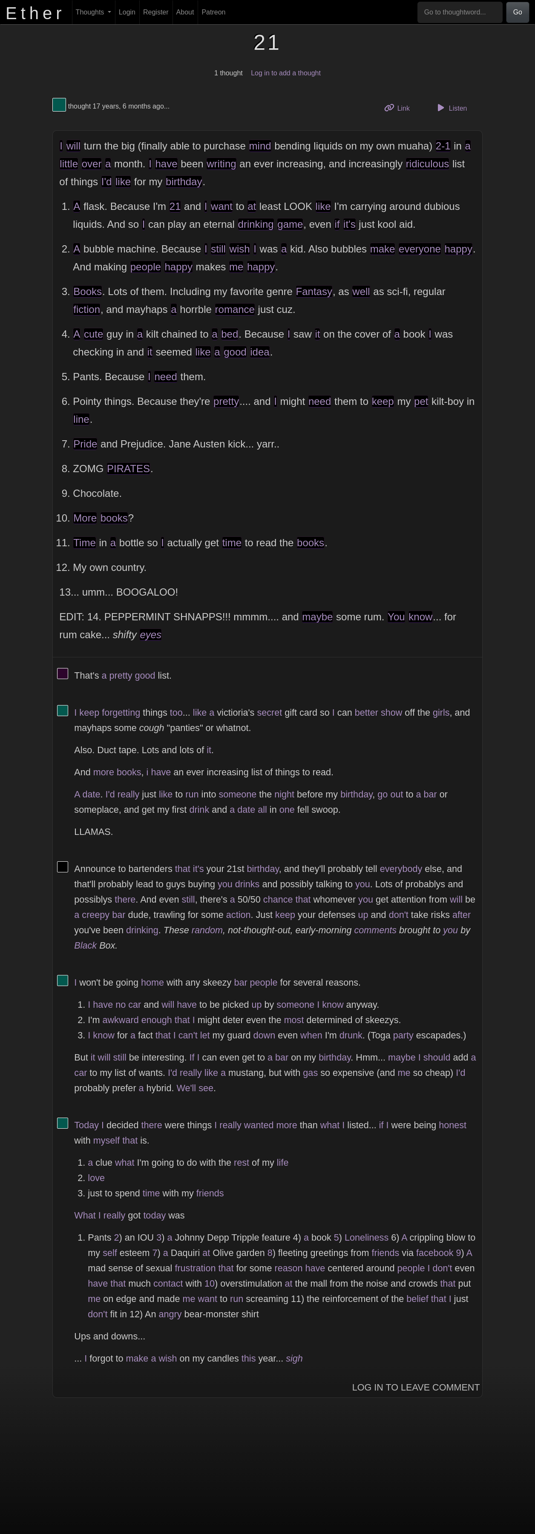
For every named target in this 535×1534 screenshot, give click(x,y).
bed (229, 334)
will (73, 146)
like (123, 181)
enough (156, 1020)
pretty (226, 401)
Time (84, 542)
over (92, 163)
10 (209, 1283)
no (120, 1004)
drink (199, 809)
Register (156, 12)
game (290, 224)
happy (458, 249)
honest (452, 1125)
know (420, 616)
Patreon (213, 12)
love (96, 1178)
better (366, 712)
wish (240, 249)
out (396, 794)
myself (106, 1140)
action (238, 914)
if (336, 224)
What (84, 1215)
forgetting (121, 712)
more (103, 772)
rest (241, 1162)
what (330, 1125)
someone (237, 794)
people (145, 266)
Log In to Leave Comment (416, 1387)
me (236, 266)
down (264, 1035)
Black (85, 945)
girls (441, 712)
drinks (247, 884)
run (191, 794)
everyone (420, 249)
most (294, 1020)
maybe (317, 616)
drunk (350, 1035)
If (191, 1057)
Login (127, 12)
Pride (85, 444)
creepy (95, 914)
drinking (256, 224)
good (235, 352)
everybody (401, 868)
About (185, 12)
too (176, 712)
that (182, 868)
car (134, 1004)
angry (170, 1314)
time (232, 542)
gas (310, 1072)
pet (421, 401)
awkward (120, 1020)
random (207, 930)
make (382, 249)
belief (417, 1298)
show (391, 712)
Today (86, 1125)
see (205, 1088)
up (363, 914)
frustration (195, 1268)
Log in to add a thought (286, 73)
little (69, 163)
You (396, 616)
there (125, 899)
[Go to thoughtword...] (460, 12)
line (81, 419)
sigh (294, 1358)
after (461, 914)
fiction (86, 309)
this (249, 1358)
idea (259, 352)
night (284, 794)
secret (269, 712)
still (218, 249)
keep (383, 401)
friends (210, 1193)
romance (235, 309)
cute (93, 334)
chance (278, 899)
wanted (259, 1125)
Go (517, 12)
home (152, 982)
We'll (186, 1088)
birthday (184, 181)
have (166, 163)
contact (168, 1283)
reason (288, 1268)
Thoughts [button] (91, 12)
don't (398, 914)
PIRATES (128, 468)
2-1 (443, 146)
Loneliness (366, 1237)
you (225, 884)
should (437, 1057)
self (110, 1252)
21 (175, 206)
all (262, 809)
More (85, 518)
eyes (150, 634)
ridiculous (427, 163)
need (165, 376)
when (311, 1035)
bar (430, 794)
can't (188, 1035)
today (154, 1215)
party (403, 1035)
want (222, 206)
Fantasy (314, 291)
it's (349, 224)
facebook (435, 1252)
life (283, 1162)
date (92, 794)
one (287, 809)
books (114, 518)
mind (260, 146)
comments (375, 930)
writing (221, 163)
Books (87, 291)
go (382, 794)
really (129, 794)
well (361, 291)
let (205, 1035)
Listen (451, 107)
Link (400, 107)
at (251, 206)
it (317, 334)
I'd (106, 181)
